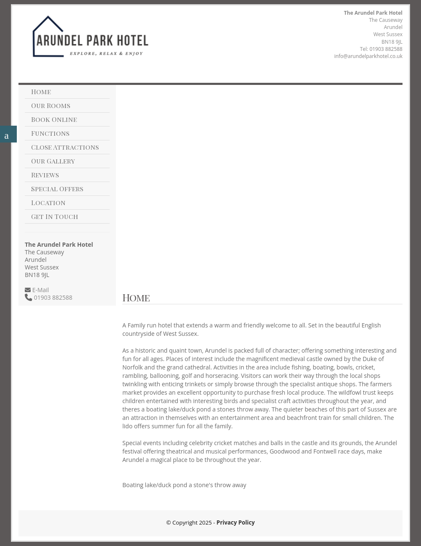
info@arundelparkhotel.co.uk (368, 56)
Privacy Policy (235, 522)
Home (41, 91)
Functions (50, 133)
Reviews (45, 174)
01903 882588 (386, 49)
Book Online (54, 119)
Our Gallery (53, 160)
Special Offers (57, 188)
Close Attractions (65, 146)
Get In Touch (54, 216)
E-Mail (40, 290)
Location (48, 202)
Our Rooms (50, 105)
